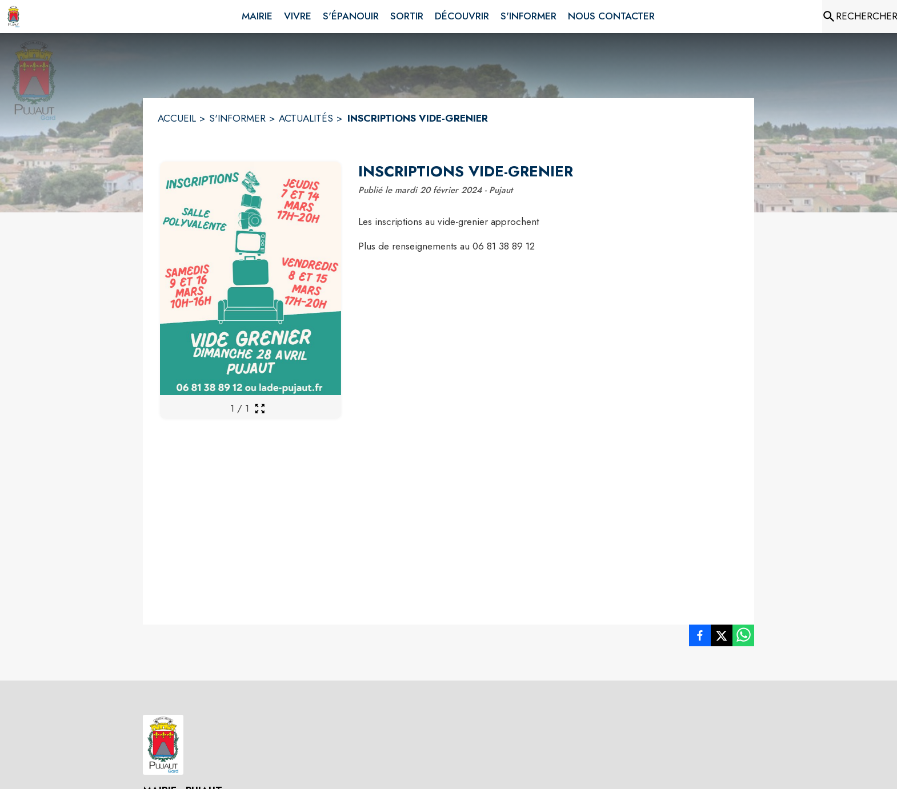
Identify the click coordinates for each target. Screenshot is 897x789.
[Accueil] (13, 16)
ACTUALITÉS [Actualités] (306, 118)
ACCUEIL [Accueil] (177, 118)
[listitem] (700, 638)
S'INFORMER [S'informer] (237, 118)
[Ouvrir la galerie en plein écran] (259, 408)
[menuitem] (257, 14)
